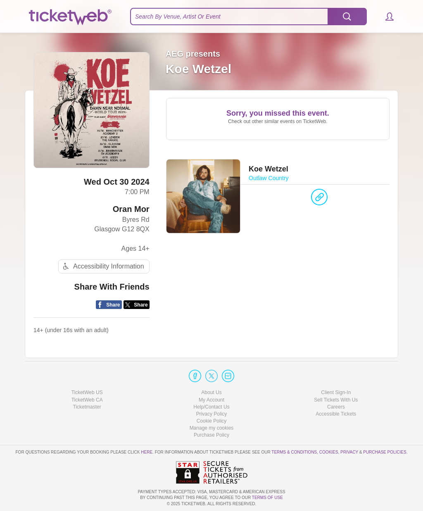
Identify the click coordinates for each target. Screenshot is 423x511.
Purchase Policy (211, 435)
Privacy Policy (211, 414)
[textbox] (248, 16)
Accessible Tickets (336, 414)
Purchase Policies (384, 452)
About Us (211, 392)
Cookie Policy (212, 421)
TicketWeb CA (87, 400)
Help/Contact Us (211, 407)
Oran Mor (131, 209)
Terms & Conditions (294, 452)
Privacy (349, 452)
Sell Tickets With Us (336, 400)
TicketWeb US (87, 392)
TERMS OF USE (267, 497)
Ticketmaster (87, 407)
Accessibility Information (102, 266)
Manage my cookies (212, 428)
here (146, 452)
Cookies (328, 452)
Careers (336, 407)
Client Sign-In (336, 392)
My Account (211, 400)
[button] (386, 16)
